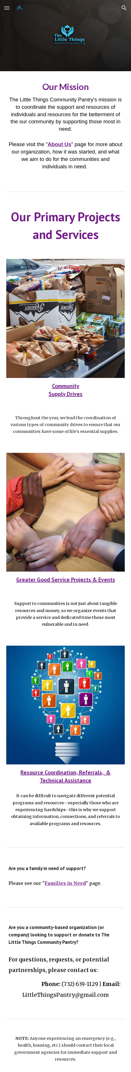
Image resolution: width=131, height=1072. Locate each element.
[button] (7, 8)
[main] (65, 126)
